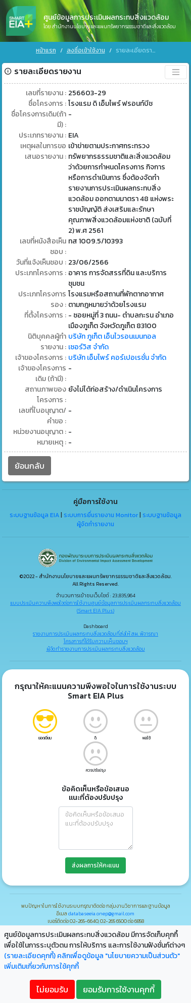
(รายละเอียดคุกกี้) (30, 956)
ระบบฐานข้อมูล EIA (34, 514)
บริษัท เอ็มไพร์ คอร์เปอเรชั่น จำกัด (117, 357)
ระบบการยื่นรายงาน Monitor (101, 514)
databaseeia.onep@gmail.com (101, 913)
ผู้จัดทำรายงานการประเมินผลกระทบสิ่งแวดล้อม (95, 648)
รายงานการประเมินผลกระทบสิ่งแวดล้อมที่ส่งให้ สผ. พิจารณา (95, 633)
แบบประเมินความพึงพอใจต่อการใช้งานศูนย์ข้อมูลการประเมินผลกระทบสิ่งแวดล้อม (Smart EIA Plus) (95, 606)
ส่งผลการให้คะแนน (95, 864)
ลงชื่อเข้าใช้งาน (86, 50)
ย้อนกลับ (29, 465)
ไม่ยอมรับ (52, 989)
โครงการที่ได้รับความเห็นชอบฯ (96, 641)
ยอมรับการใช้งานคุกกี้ (119, 989)
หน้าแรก (46, 50)
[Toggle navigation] (176, 72)
